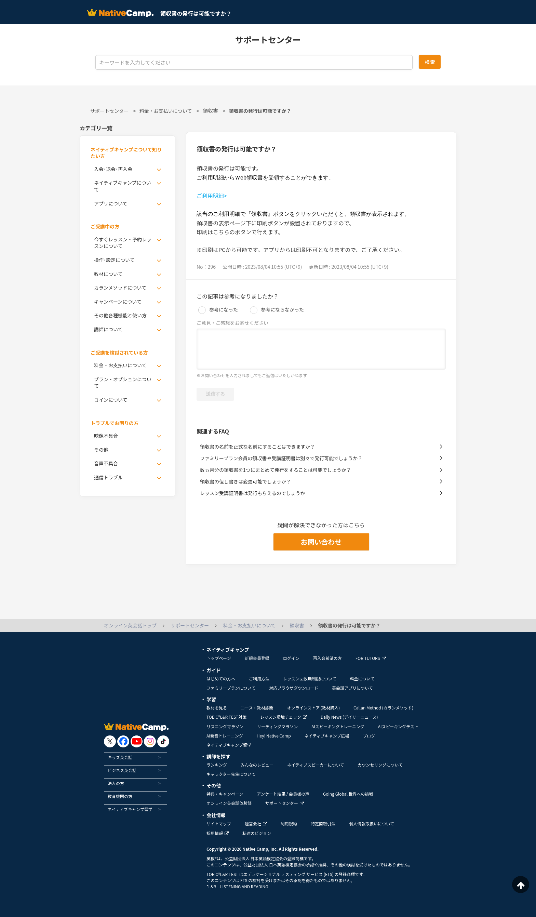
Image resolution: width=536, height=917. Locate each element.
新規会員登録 (257, 658)
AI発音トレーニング (224, 736)
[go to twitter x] (110, 741)
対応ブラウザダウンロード (293, 688)
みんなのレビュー (257, 765)
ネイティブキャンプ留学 (130, 809)
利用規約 (289, 823)
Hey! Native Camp (274, 736)
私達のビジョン (256, 833)
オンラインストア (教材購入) (313, 707)
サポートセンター (109, 110)
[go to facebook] (123, 741)
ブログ (369, 736)
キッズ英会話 (120, 757)
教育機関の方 (120, 796)
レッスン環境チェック (283, 717)
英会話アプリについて (352, 688)
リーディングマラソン (277, 726)
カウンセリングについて (380, 765)
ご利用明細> (212, 195)
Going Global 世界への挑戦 (348, 794)
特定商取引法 (323, 823)
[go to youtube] (137, 741)
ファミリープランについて (230, 688)
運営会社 (256, 823)
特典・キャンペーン (224, 794)
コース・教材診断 (257, 707)
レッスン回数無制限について (309, 678)
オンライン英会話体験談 (229, 803)
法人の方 (116, 783)
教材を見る (216, 707)
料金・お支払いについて (165, 110)
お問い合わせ (321, 542)
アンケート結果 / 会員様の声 (283, 794)
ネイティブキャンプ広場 (327, 736)
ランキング (216, 765)
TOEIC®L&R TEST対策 (226, 717)
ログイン (291, 658)
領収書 (210, 110)
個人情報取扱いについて (371, 823)
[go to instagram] (150, 741)
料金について (362, 678)
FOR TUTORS (371, 658)
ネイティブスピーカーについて (315, 765)
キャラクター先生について (230, 774)
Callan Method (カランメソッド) (383, 707)
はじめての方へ (220, 678)
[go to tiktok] (163, 741)
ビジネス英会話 (122, 770)
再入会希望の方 (327, 658)
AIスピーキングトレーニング (337, 726)
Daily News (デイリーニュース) (349, 717)
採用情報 (217, 833)
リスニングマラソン (224, 726)
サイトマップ (218, 823)
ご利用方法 (259, 678)
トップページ (218, 658)
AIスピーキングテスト (398, 726)
